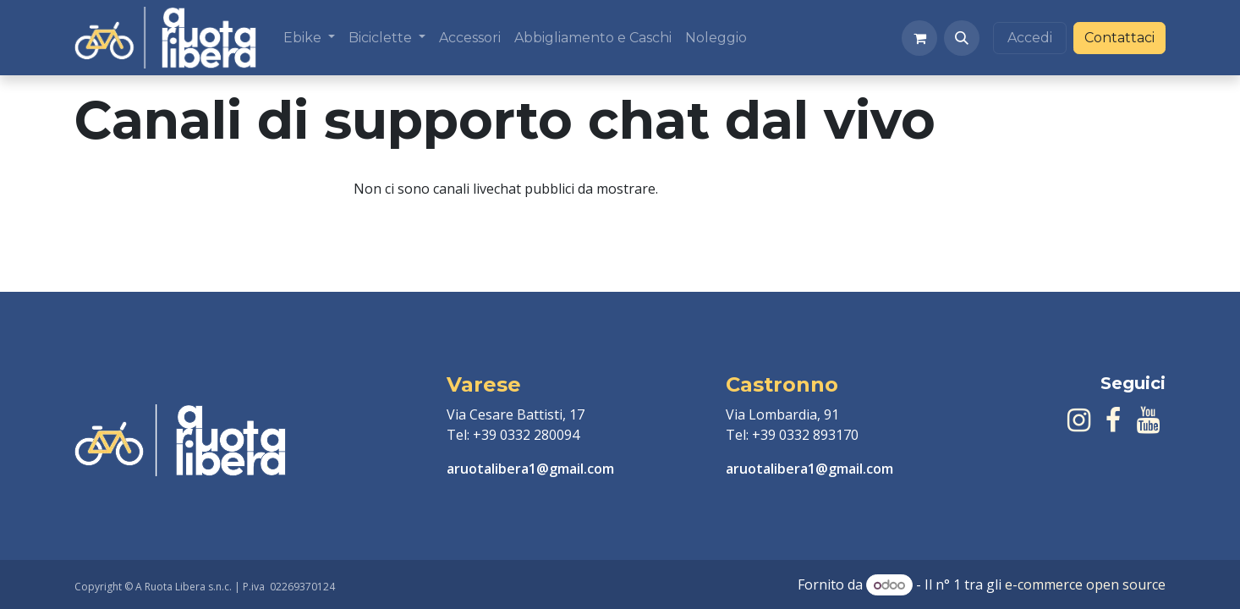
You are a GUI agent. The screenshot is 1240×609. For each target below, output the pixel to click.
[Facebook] (1113, 420)
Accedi (1029, 38)
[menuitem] (309, 38)
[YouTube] (1148, 420)
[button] (961, 38)
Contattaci (1119, 38)
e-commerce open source (1085, 584)
